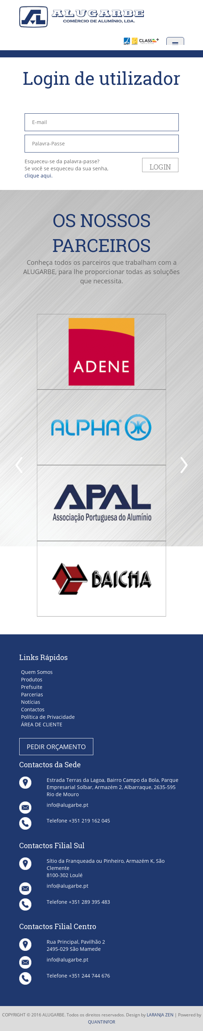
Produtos (31, 679)
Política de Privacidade (48, 716)
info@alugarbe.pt (67, 804)
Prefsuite (31, 687)
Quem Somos (37, 672)
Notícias (30, 701)
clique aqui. (39, 175)
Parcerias (32, 694)
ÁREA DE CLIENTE (41, 724)
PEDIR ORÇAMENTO (56, 746)
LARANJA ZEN (160, 1015)
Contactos (33, 709)
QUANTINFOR (101, 1022)
